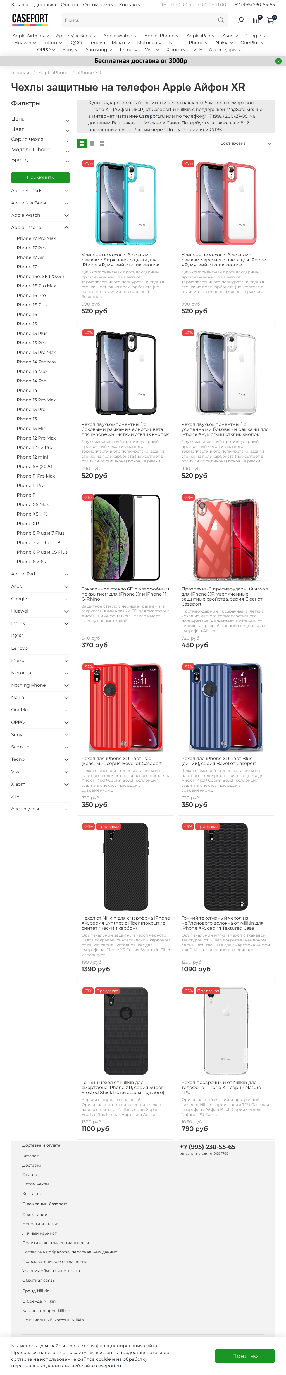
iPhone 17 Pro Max (36, 238)
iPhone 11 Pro (30, 485)
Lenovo (97, 42)
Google (255, 35)
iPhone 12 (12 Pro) (35, 447)
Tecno (128, 49)
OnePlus (252, 42)
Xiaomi (176, 49)
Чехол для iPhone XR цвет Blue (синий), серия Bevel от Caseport (219, 761)
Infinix (53, 42)
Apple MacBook (76, 35)
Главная (20, 72)
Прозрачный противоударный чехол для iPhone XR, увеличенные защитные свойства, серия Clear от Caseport (225, 596)
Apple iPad (201, 35)
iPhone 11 (26, 495)
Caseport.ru (152, 116)
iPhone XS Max (32, 504)
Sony (71, 49)
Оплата (69, 4)
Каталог (20, 4)
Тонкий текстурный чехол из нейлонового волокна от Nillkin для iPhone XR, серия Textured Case (223, 923)
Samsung (99, 49)
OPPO (46, 49)
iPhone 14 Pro (31, 381)
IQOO (76, 42)
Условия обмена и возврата (51, 1270)
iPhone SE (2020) (35, 466)
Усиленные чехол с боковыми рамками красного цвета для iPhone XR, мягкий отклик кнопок (224, 260)
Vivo (152, 49)
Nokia (225, 42)
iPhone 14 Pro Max (36, 362)
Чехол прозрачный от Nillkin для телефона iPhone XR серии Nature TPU (221, 1087)
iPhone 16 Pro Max (36, 286)
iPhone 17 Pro (31, 248)
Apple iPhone (162, 35)
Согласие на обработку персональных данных (69, 1251)
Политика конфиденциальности (55, 1242)
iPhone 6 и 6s (31, 561)
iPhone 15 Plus (31, 333)
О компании (34, 1214)
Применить (40, 177)
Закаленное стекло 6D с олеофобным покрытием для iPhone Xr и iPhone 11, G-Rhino (125, 594)
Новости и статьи (40, 1223)
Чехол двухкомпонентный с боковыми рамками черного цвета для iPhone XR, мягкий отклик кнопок (125, 429)
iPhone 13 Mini (31, 428)
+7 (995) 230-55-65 (255, 4)
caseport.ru (108, 1366)
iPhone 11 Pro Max (35, 476)
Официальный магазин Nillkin (53, 1319)
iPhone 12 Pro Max (36, 438)
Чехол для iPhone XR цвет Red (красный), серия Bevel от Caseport (122, 761)
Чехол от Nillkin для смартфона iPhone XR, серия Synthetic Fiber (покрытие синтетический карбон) (126, 923)
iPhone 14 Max (32, 371)
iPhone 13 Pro (31, 409)
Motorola (149, 42)
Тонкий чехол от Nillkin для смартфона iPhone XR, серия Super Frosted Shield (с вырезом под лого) (123, 1087)
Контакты (130, 4)
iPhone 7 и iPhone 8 (38, 542)
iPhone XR (27, 523)
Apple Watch (120, 35)
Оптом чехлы (98, 4)
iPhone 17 (26, 267)
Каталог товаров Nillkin (46, 1310)
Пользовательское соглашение (54, 1261)
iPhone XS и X (31, 514)
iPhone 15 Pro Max (36, 352)
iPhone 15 (26, 324)
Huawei (25, 42)
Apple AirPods (31, 35)
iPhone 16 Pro (31, 295)
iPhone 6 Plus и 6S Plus (42, 552)
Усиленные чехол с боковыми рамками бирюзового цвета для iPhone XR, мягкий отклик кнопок (120, 260)
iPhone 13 (26, 419)
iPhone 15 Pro (31, 343)
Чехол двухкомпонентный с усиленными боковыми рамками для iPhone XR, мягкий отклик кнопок (225, 429)
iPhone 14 (26, 390)
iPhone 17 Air (30, 257)
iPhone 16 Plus (32, 305)
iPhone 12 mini (32, 457)
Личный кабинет (39, 1233)
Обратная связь (38, 1280)
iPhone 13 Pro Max (36, 400)
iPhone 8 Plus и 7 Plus (40, 533)
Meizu (121, 42)
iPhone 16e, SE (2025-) (40, 276)
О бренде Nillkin (39, 1301)
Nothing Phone (189, 42)
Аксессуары (225, 49)
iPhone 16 (26, 314)
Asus (231, 35)
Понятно (245, 1356)
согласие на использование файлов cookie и (63, 1359)
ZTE (198, 49)
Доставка (45, 4)
